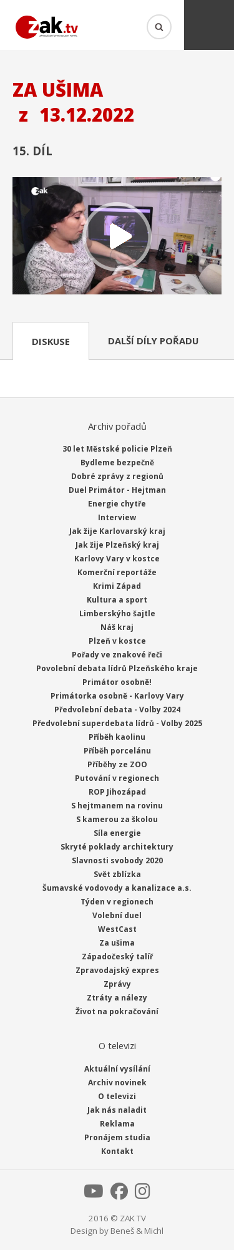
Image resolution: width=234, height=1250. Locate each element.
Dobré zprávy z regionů (117, 476)
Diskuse (51, 341)
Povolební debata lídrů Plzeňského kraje (117, 668)
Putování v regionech (117, 778)
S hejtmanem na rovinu (117, 805)
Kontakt (117, 1151)
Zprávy (117, 984)
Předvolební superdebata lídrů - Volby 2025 (117, 723)
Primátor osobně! (117, 682)
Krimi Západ (117, 586)
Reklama (117, 1123)
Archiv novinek (117, 1082)
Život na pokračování (117, 1011)
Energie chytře (117, 503)
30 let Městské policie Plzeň (117, 448)
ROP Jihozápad (117, 792)
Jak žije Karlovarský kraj (117, 531)
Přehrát (117, 237)
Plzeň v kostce (117, 641)
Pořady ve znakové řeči (117, 654)
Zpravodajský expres (117, 970)
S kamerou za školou (117, 819)
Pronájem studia (117, 1137)
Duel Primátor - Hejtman (117, 490)
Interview (117, 517)
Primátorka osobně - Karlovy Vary (117, 695)
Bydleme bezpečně (117, 462)
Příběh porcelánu (117, 750)
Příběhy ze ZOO (117, 764)
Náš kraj (117, 627)
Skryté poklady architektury (117, 846)
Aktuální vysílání (117, 1068)
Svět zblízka (117, 874)
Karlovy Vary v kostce (117, 558)
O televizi (117, 1096)
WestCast (117, 929)
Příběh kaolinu (117, 737)
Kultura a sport (117, 599)
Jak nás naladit (117, 1110)
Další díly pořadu (153, 340)
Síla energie (117, 833)
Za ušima (117, 943)
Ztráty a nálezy (117, 997)
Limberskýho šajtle (117, 613)
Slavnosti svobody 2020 (117, 860)
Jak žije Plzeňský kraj (117, 545)
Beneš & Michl (136, 1230)
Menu (209, 25)
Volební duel (117, 915)
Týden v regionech (117, 901)
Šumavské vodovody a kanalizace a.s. (117, 888)
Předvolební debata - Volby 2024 (117, 709)
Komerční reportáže (117, 572)
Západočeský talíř (117, 956)
